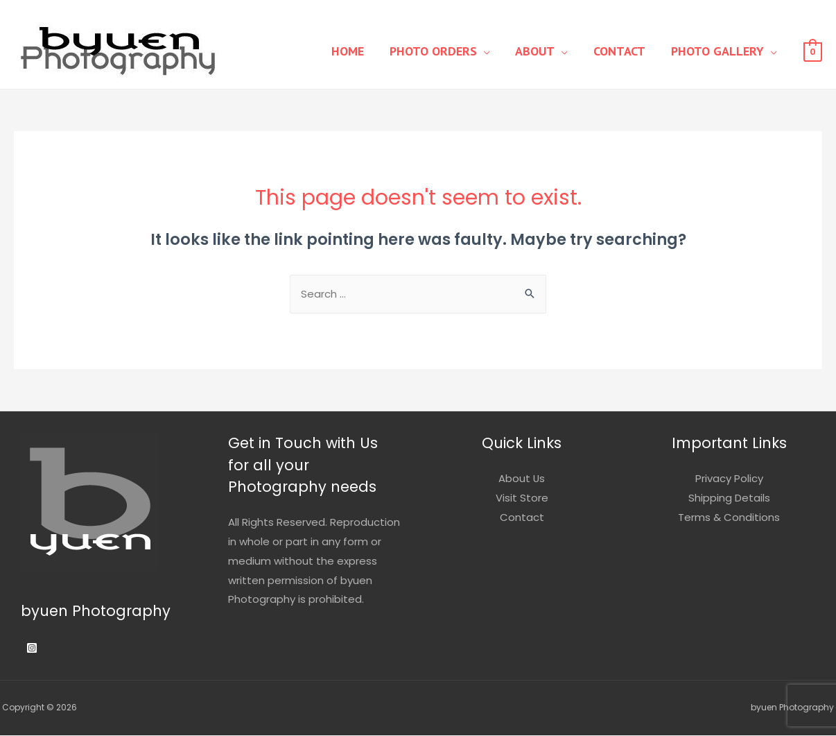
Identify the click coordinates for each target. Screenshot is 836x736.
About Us (522, 479)
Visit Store (522, 498)
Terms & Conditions (729, 518)
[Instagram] (32, 648)
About (546, 51)
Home (368, 51)
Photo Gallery (719, 51)
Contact (626, 51)
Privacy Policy (729, 479)
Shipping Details (729, 498)
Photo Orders (449, 51)
